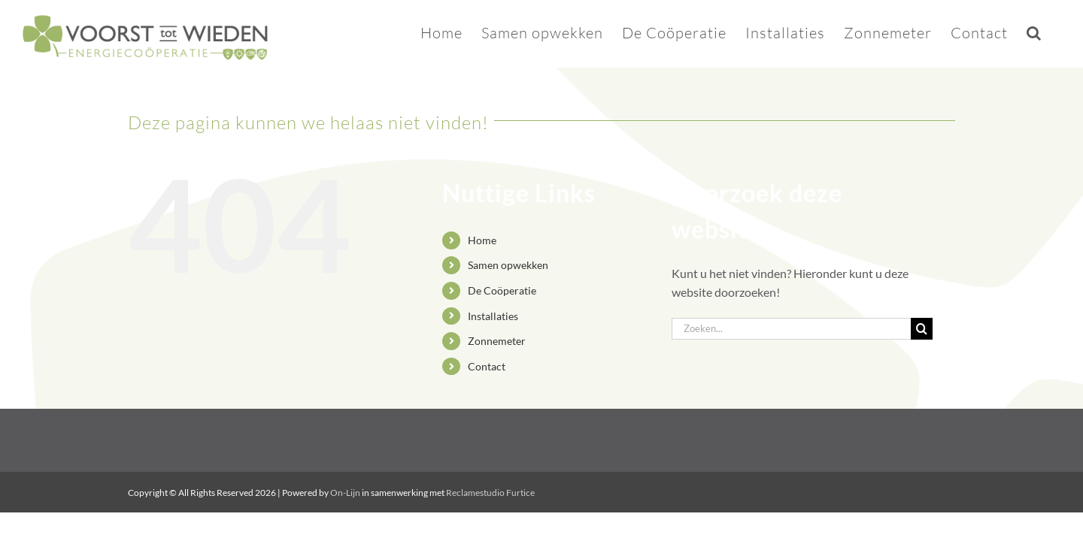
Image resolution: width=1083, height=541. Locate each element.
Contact (486, 366)
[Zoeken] (922, 329)
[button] (1052, 31)
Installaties (493, 316)
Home (482, 240)
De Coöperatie (502, 290)
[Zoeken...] (791, 329)
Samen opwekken (508, 264)
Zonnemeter (497, 340)
